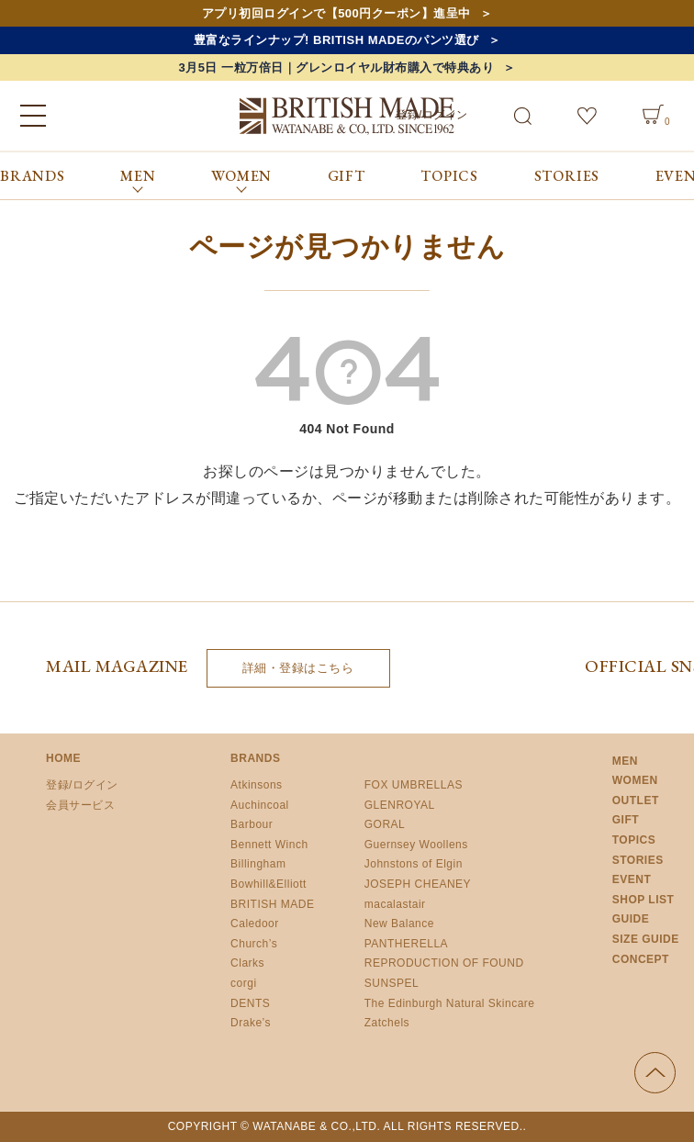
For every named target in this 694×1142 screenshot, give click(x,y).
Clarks (247, 963)
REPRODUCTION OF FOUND (444, 963)
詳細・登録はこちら (298, 668)
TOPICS (449, 175)
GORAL (385, 824)
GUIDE (631, 918)
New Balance (399, 923)
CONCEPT (640, 959)
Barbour (251, 824)
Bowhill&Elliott (268, 884)
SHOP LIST (643, 899)
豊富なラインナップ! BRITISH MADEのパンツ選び (336, 40)
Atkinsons (256, 784)
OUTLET (635, 800)
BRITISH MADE (272, 904)
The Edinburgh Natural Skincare (449, 1003)
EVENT (632, 879)
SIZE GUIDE (645, 939)
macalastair (395, 904)
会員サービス (80, 805)
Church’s (253, 943)
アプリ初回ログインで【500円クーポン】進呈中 (336, 13)
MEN (625, 761)
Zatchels (386, 1022)
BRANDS (32, 175)
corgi (243, 983)
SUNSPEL (392, 983)
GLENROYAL (399, 805)
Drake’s (250, 1022)
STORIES (567, 175)
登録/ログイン (82, 784)
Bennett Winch (269, 844)
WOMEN (635, 780)
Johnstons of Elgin (413, 863)
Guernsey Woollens (416, 844)
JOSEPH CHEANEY (417, 884)
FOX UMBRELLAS (413, 784)
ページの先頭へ (655, 1072)
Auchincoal (259, 805)
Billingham (257, 863)
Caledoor (254, 923)
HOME (63, 758)
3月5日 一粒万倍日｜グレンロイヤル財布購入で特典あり (336, 67)
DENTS (250, 1003)
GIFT (346, 175)
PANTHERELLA (406, 943)
